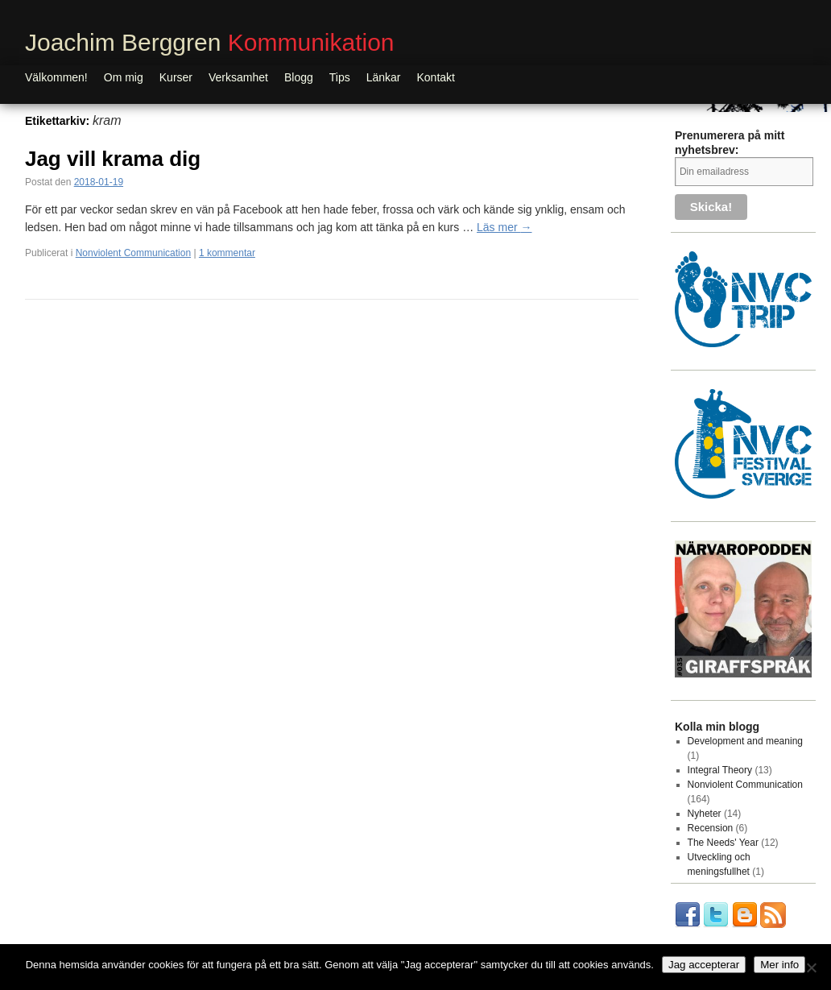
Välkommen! (56, 77)
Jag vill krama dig (113, 159)
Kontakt (436, 77)
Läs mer (504, 227)
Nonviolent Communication (133, 253)
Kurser (175, 77)
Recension (711, 828)
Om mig (123, 77)
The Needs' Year (723, 842)
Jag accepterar (703, 965)
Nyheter (704, 813)
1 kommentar (227, 253)
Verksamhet (238, 77)
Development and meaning (745, 741)
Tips (339, 77)
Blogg (298, 77)
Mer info (779, 965)
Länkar (383, 77)
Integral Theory (720, 770)
